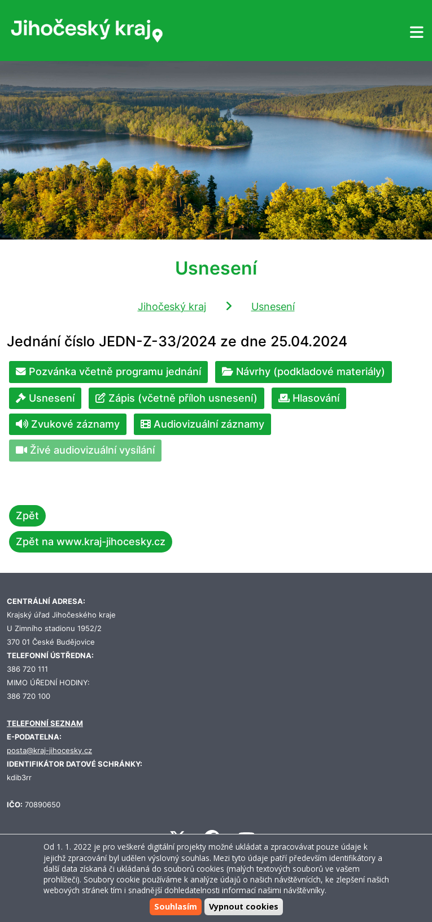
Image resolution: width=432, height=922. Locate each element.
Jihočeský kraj (172, 306)
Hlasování (308, 398)
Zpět (27, 515)
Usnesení (273, 306)
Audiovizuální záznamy (202, 424)
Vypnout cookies (243, 906)
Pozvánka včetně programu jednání (108, 371)
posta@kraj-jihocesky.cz (49, 750)
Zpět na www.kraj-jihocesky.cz (90, 541)
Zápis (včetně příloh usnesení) (176, 398)
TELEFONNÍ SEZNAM (45, 723)
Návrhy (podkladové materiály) (303, 371)
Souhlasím (175, 906)
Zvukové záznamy (68, 424)
